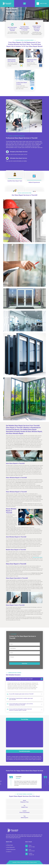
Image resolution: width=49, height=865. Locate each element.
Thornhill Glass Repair (25, 863)
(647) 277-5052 (43, 3)
